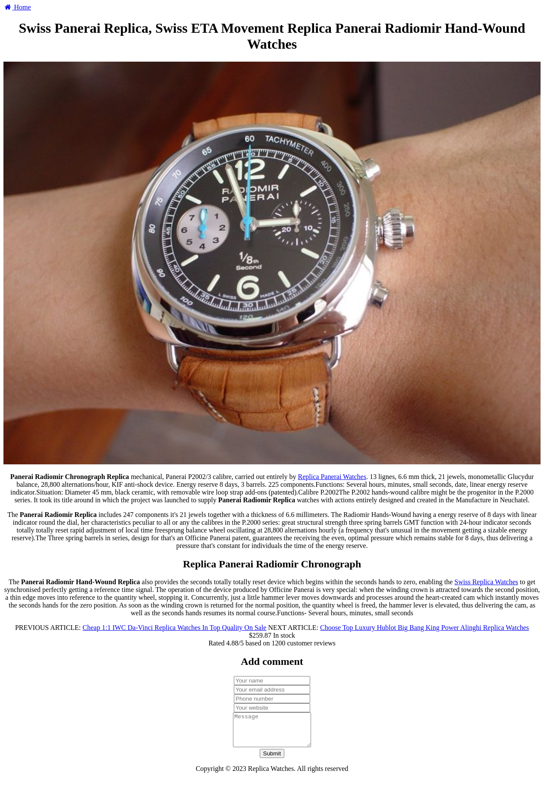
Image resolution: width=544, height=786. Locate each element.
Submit (272, 760)
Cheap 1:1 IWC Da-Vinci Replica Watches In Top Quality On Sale (174, 627)
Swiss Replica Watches (486, 582)
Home (17, 7)
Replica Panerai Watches (332, 476)
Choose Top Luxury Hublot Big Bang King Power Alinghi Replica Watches (424, 627)
